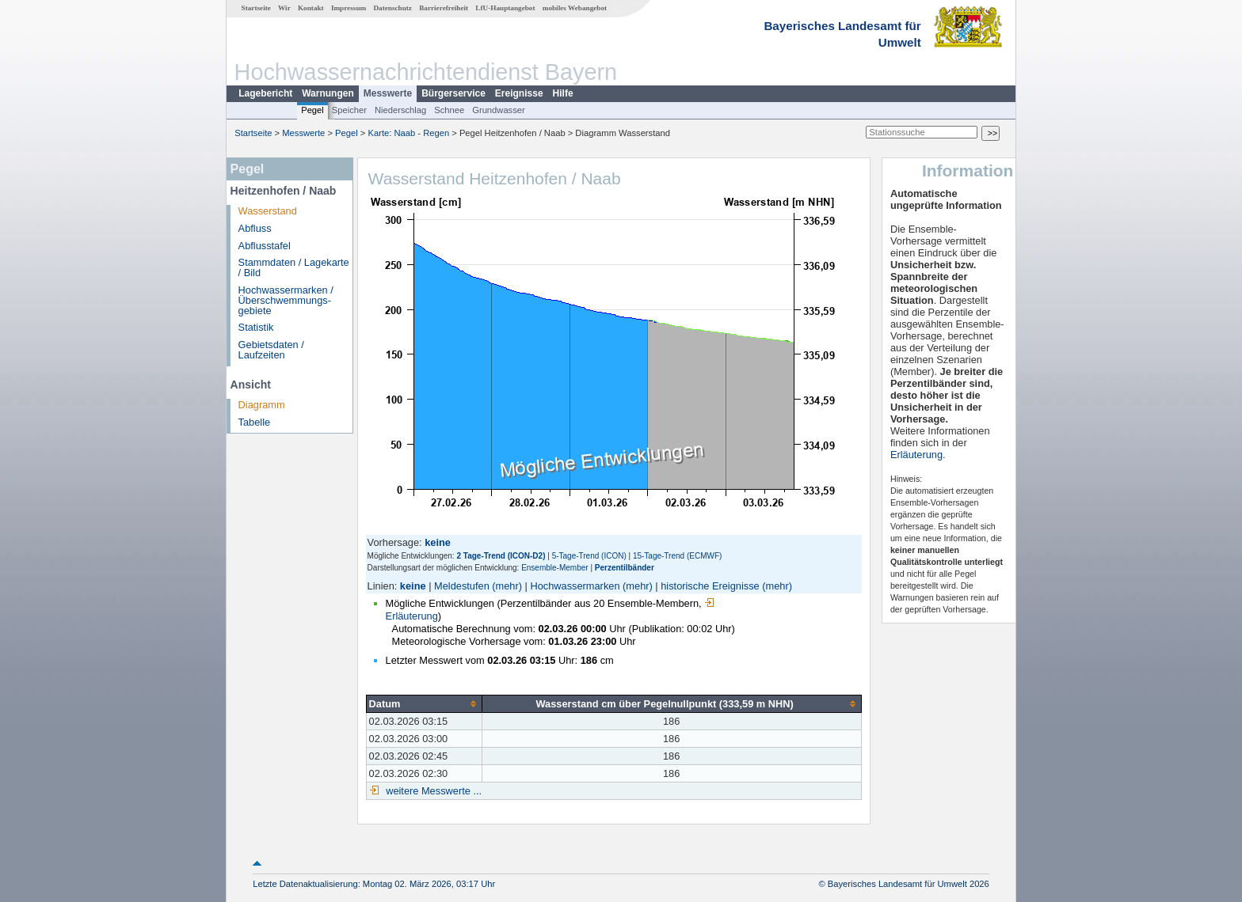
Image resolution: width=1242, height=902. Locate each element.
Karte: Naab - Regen (409, 133)
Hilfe (563, 93)
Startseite (256, 8)
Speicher (349, 110)
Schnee (449, 110)
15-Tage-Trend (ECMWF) (677, 555)
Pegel (312, 110)
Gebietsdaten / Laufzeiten (271, 350)
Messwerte (388, 93)
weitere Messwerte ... (432, 791)
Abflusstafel (264, 246)
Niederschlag (400, 110)
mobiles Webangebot (575, 8)
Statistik (256, 327)
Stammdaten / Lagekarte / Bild (293, 267)
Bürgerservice (453, 93)
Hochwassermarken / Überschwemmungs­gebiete (285, 300)
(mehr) (507, 586)
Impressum (348, 8)
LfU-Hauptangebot (505, 8)
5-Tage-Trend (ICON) (589, 555)
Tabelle (254, 422)
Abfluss (255, 228)
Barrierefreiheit (443, 8)
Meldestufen (462, 586)
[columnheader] (424, 703)
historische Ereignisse (710, 586)
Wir (284, 8)
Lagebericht (265, 93)
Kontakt (311, 8)
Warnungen (328, 93)
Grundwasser (498, 110)
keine (413, 586)
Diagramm (261, 405)
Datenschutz (392, 8)
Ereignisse (519, 93)
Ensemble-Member (554, 567)
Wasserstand (267, 211)
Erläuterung (916, 454)
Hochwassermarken (574, 586)
